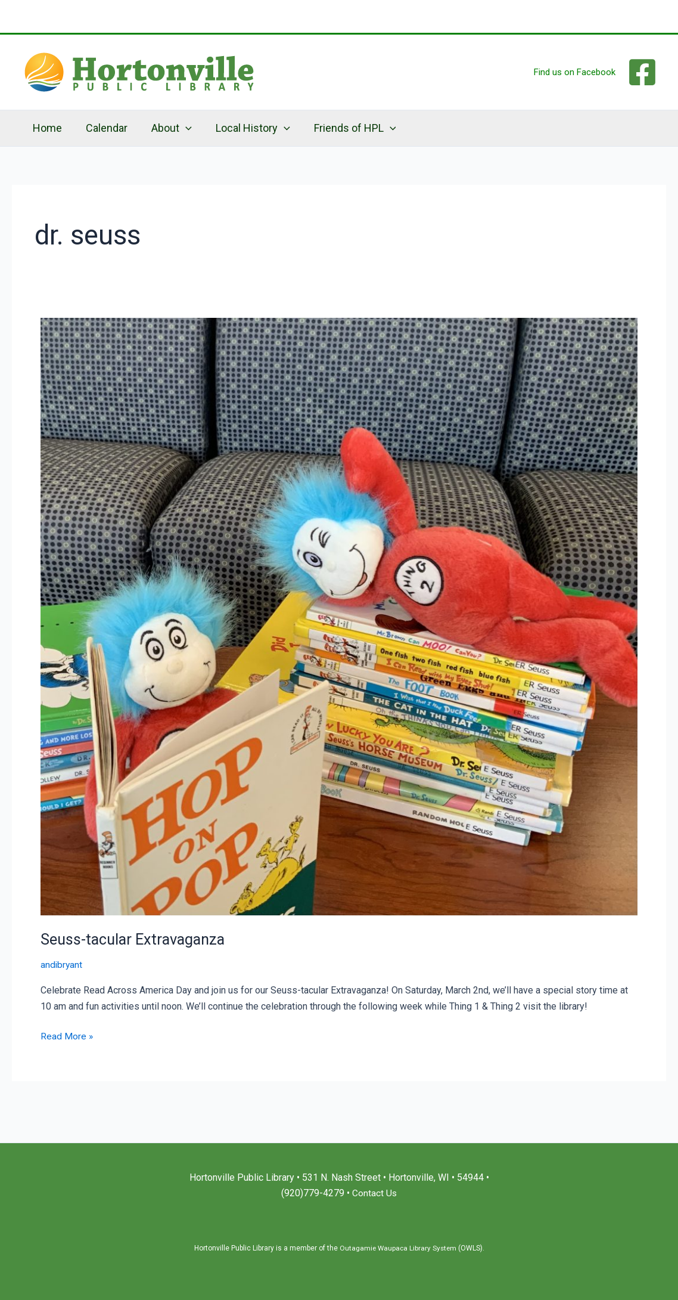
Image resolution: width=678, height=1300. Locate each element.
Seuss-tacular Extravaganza (136, 939)
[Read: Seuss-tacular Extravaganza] (339, 615)
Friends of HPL (344, 128)
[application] (179, 128)
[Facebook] (642, 72)
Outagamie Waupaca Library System (398, 1248)
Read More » (67, 1035)
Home (46, 128)
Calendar (103, 128)
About (165, 128)
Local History (244, 128)
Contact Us (374, 1193)
